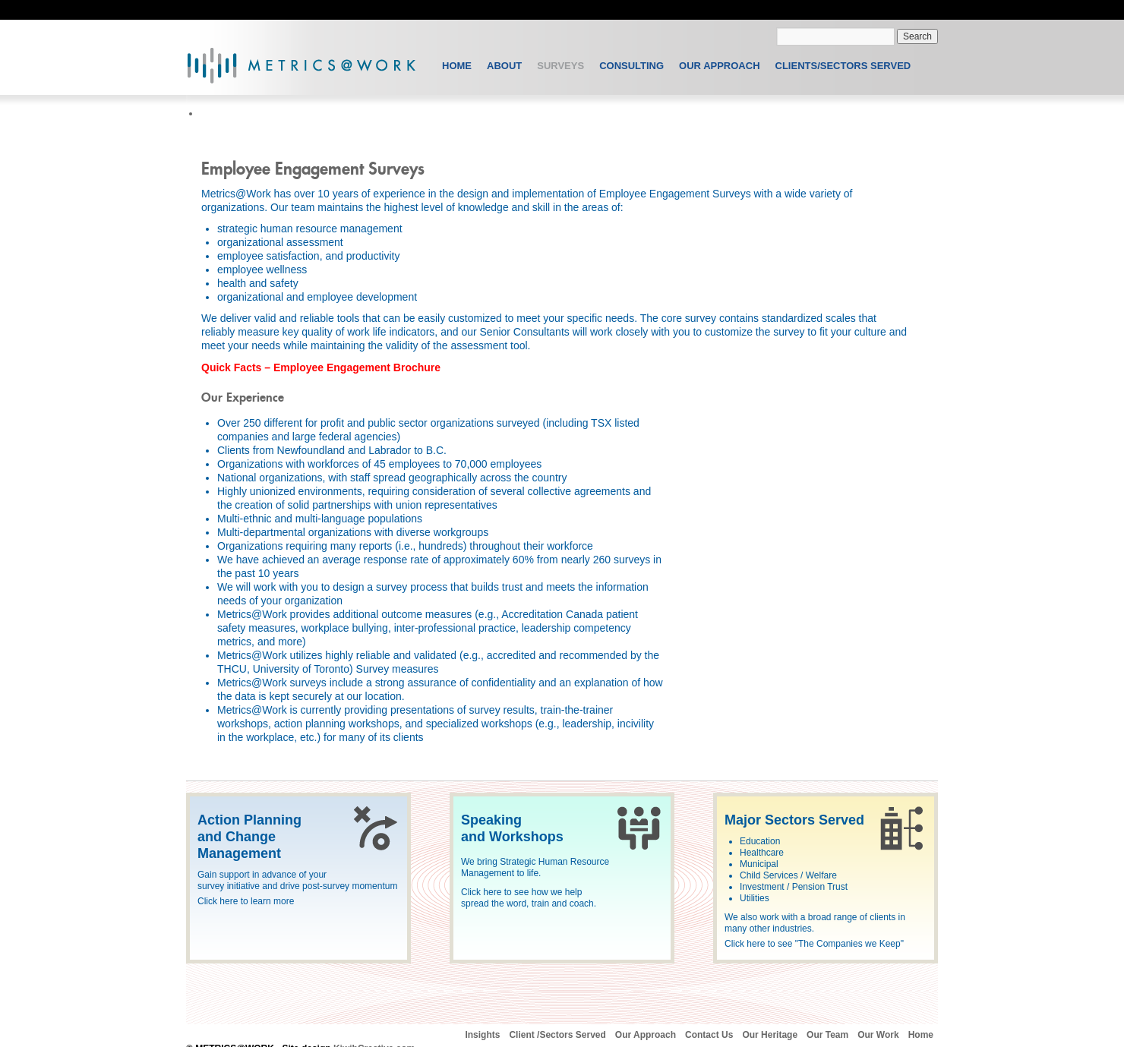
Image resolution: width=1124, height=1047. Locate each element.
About (504, 65)
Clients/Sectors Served (843, 65)
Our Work (877, 1035)
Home (457, 65)
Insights (482, 1035)
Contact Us (709, 1035)
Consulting (631, 65)
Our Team (827, 1035)
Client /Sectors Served (557, 1035)
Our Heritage (769, 1035)
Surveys (560, 65)
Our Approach (719, 65)
